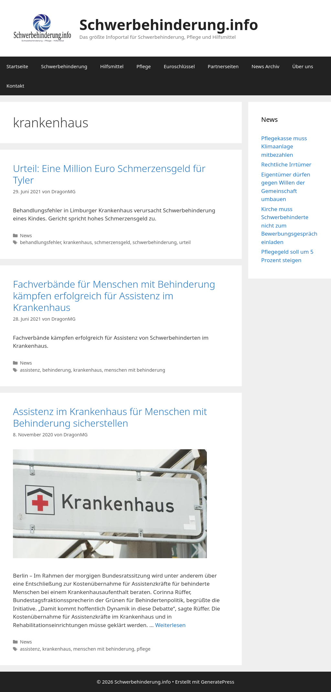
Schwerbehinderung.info (169, 24)
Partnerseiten (223, 66)
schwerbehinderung (155, 242)
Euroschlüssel (179, 66)
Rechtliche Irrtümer (286, 164)
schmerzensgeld (112, 242)
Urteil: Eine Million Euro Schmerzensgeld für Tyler (109, 174)
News (26, 235)
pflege (144, 649)
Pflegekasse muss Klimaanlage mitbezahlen (284, 146)
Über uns (302, 66)
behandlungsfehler (40, 242)
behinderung (56, 370)
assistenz (30, 370)
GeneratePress (217, 681)
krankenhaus (77, 242)
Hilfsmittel (111, 66)
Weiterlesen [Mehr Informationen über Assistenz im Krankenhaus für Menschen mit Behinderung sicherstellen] (170, 625)
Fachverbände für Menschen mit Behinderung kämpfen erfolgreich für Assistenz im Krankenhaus (114, 295)
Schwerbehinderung (64, 66)
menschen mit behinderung (135, 370)
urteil (185, 242)
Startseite (17, 66)
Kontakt (15, 85)
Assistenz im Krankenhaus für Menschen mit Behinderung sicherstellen (110, 417)
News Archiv (265, 66)
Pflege (143, 66)
